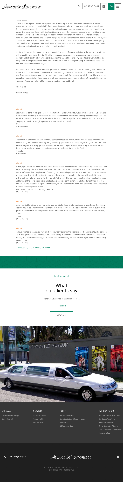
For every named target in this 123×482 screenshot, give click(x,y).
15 (32, 247)
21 (45, 247)
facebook (103, 6)
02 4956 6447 (91, 6)
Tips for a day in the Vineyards (110, 429)
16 (34, 247)
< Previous (20, 247)
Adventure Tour (105, 433)
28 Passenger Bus (66, 426)
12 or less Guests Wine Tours (109, 415)
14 (30, 247)
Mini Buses (64, 422)
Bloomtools (67, 469)
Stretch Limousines (67, 415)
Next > (48, 247)
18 (38, 247)
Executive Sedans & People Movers (72, 418)
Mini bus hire (38, 422)
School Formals (7, 418)
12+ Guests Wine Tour (107, 418)
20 (43, 247)
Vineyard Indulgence (106, 422)
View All (61, 315)
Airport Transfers (39, 415)
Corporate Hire (38, 418)
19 (40, 247)
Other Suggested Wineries (108, 426)
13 (28, 247)
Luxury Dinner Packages (10, 415)
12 (25, 247)
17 (36, 247)
